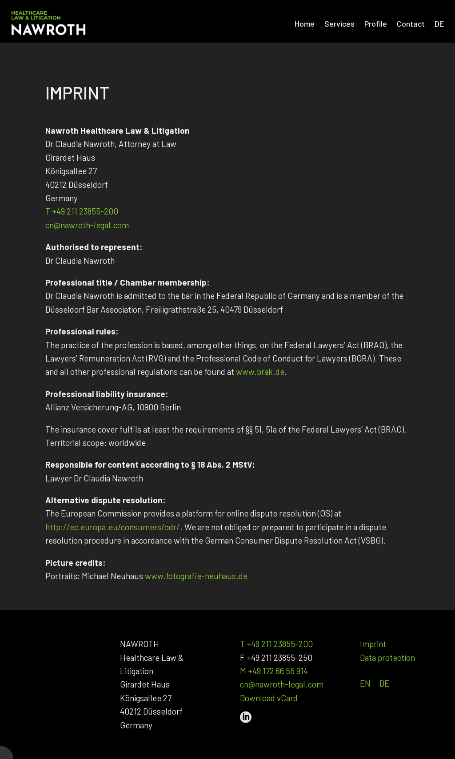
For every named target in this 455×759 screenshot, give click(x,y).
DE (384, 683)
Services (339, 23)
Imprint (373, 644)
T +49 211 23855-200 (81, 211)
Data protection (387, 657)
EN (365, 683)
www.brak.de (260, 371)
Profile (375, 23)
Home (305, 23)
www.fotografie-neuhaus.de (196, 576)
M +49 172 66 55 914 (274, 671)
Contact (411, 23)
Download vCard (269, 698)
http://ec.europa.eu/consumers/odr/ (112, 527)
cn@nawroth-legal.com (87, 225)
